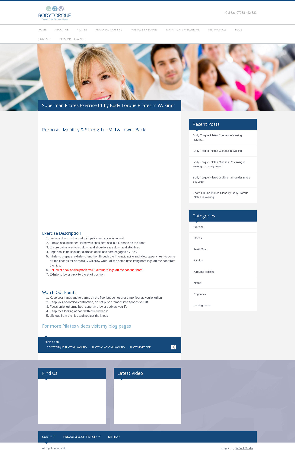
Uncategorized (202, 305)
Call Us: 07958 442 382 (241, 12)
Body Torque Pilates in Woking (67, 347)
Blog (238, 29)
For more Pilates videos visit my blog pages (86, 326)
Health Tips (200, 249)
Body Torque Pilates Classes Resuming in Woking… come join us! (219, 164)
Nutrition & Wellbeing (182, 29)
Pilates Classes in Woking (108, 347)
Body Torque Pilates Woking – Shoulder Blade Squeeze (221, 179)
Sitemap (114, 436)
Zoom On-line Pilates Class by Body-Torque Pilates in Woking (220, 195)
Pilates (82, 29)
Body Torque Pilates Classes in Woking (217, 150)
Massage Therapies (144, 29)
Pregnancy (199, 294)
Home (42, 29)
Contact (44, 39)
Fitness (197, 238)
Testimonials (217, 29)
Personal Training (108, 29)
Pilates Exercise (140, 347)
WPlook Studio (244, 448)
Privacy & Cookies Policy (81, 436)
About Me (61, 29)
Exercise (198, 227)
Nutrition (198, 260)
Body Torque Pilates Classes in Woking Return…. (217, 137)
